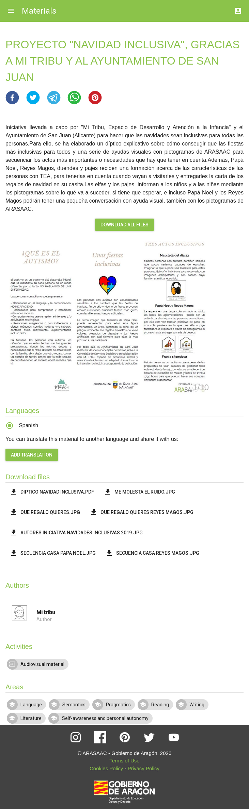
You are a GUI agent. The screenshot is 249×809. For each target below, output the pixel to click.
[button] (12, 97)
